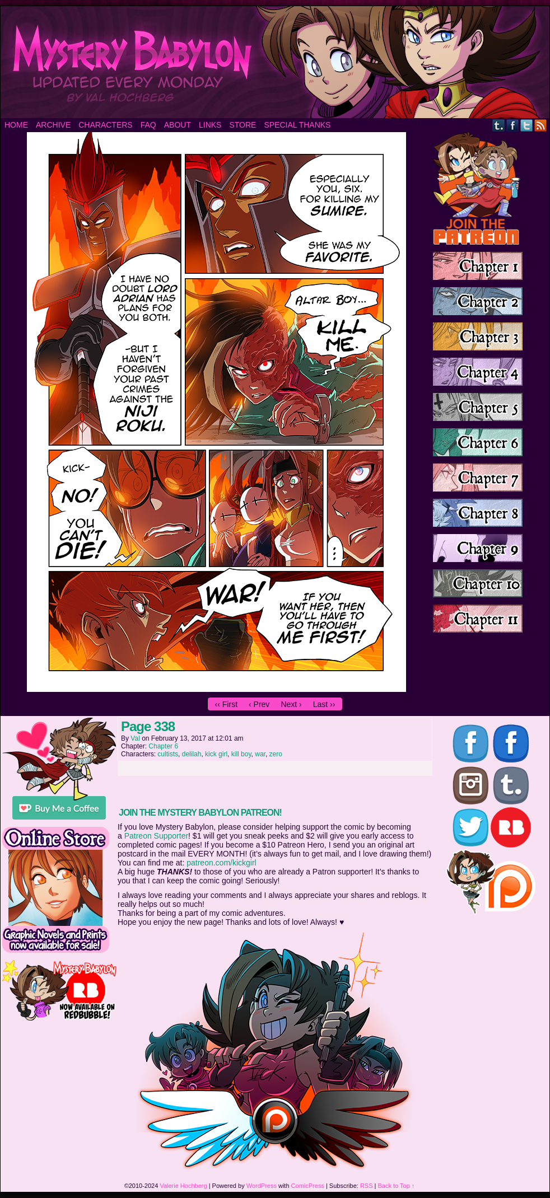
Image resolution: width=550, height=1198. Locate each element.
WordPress (261, 1185)
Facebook (513, 125)
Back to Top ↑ (396, 1185)
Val (134, 738)
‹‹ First (226, 704)
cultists (167, 754)
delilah (192, 754)
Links (210, 124)
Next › (291, 704)
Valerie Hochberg (183, 1185)
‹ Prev (259, 704)
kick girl (216, 754)
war (260, 754)
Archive (53, 124)
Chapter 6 (163, 746)
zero (275, 754)
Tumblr (499, 125)
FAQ (148, 124)
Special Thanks (297, 124)
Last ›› (324, 704)
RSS (541, 125)
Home (16, 124)
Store (242, 124)
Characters (105, 124)
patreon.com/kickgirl (222, 862)
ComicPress (307, 1185)
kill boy (241, 754)
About (177, 124)
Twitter (527, 125)
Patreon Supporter (156, 835)
